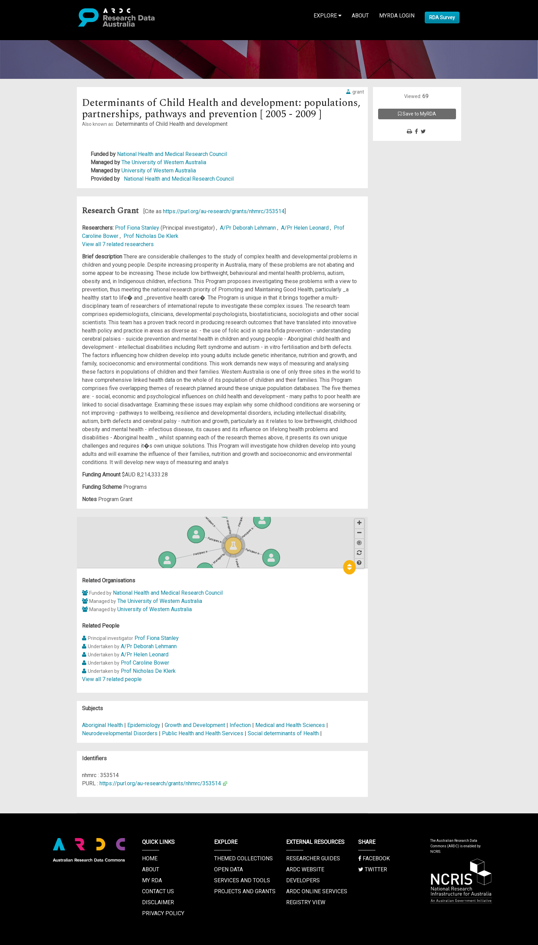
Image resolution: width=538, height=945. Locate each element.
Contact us (158, 891)
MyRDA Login (396, 15)
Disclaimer (158, 902)
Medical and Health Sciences (290, 725)
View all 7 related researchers (118, 244)
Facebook (374, 858)
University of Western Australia (158, 170)
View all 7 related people (112, 679)
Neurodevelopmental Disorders (119, 733)
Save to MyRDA (417, 114)
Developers (303, 880)
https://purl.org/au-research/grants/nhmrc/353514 (223, 211)
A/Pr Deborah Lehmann (248, 228)
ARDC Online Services (316, 891)
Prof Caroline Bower (145, 662)
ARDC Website (305, 869)
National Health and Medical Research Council (172, 154)
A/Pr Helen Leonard (305, 228)
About (360, 15)
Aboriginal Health (102, 725)
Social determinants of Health (283, 733)
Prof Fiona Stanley (138, 228)
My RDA (152, 880)
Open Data (228, 869)
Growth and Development (195, 725)
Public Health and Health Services (203, 733)
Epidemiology (144, 725)
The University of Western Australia (163, 162)
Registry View (305, 902)
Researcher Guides (313, 858)
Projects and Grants (245, 891)
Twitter (372, 869)
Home (149, 858)
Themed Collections (243, 858)
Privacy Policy (163, 913)
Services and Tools (242, 880)
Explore (327, 15)
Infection (240, 725)
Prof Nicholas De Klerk (151, 236)
